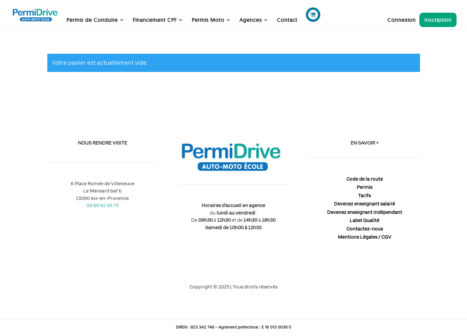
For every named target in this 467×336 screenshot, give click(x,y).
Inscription (438, 20)
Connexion (401, 20)
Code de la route (364, 179)
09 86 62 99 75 (102, 205)
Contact (287, 20)
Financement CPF (155, 20)
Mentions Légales (357, 237)
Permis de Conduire (92, 20)
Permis (364, 187)
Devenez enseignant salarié (364, 204)
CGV (386, 237)
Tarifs (364, 196)
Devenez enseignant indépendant (364, 212)
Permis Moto (208, 20)
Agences (250, 20)
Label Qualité (364, 220)
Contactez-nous (364, 229)
